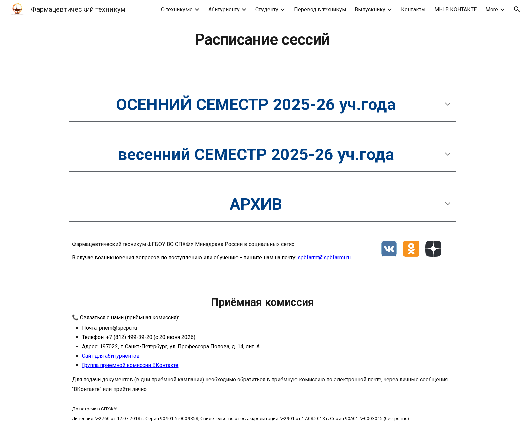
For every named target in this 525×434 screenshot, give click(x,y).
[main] (262, 40)
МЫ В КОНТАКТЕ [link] (455, 9)
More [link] (491, 9)
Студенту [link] (266, 9)
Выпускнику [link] (370, 9)
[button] (517, 9)
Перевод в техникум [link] (320, 9)
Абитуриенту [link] (224, 9)
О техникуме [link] (177, 9)
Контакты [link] (413, 9)
